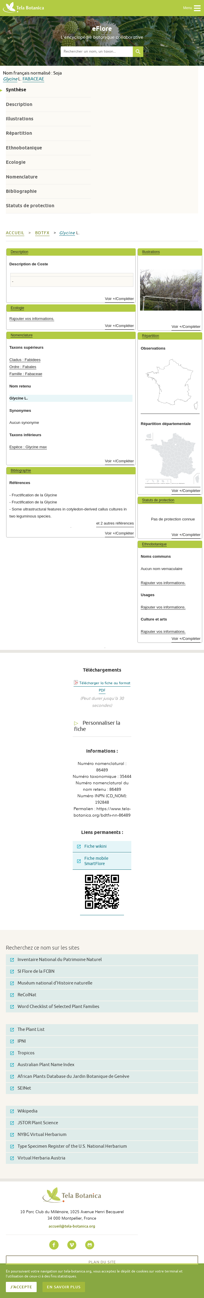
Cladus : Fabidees (24, 360)
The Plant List (27, 1029)
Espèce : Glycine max (28, 447)
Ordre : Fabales (22, 367)
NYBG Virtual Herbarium (38, 1134)
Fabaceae (33, 79)
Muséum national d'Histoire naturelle (51, 983)
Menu (192, 8)
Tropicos (22, 1053)
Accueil (15, 232)
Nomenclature (22, 177)
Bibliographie (21, 191)
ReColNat (23, 995)
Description (19, 104)
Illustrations (19, 119)
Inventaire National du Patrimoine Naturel (56, 959)
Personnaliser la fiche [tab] (97, 726)
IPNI (18, 1041)
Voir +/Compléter (119, 298)
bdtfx (42, 232)
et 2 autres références (115, 523)
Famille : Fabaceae (25, 374)
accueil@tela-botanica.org (72, 1226)
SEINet (20, 1088)
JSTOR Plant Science (34, 1123)
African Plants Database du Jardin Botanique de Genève (69, 1076)
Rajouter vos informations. (31, 318)
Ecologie (15, 162)
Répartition (19, 133)
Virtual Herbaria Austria (37, 1158)
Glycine (10, 79)
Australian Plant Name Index (42, 1065)
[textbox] (97, 51)
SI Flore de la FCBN (32, 971)
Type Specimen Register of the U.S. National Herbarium (68, 1146)
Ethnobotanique (24, 148)
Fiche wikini (92, 846)
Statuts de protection (30, 205)
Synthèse (16, 89)
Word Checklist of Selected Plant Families (54, 1006)
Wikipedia (24, 1111)
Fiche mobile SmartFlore (92, 861)
